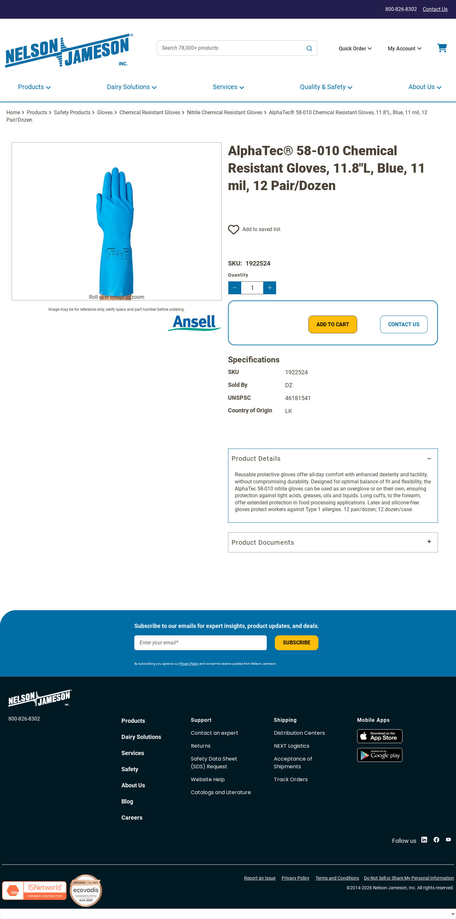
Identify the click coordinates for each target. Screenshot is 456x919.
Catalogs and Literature (221, 792)
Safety (129, 769)
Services (132, 753)
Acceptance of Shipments (293, 762)
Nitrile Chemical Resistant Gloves (224, 112)
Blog (127, 801)
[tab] (333, 486)
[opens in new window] (379, 741)
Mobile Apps (373, 720)
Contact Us (435, 9)
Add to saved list (261, 229)
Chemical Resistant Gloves (149, 112)
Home (13, 112)
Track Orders (291, 779)
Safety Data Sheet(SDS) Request (214, 762)
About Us (133, 785)
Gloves (105, 112)
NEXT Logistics (291, 746)
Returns (201, 746)
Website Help (208, 779)
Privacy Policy (189, 663)
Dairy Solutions (141, 736)
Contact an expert (214, 733)
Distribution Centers (299, 733)
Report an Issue (259, 878)
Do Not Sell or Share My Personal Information (409, 878)
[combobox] (237, 48)
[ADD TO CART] (332, 324)
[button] (352, 48)
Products (37, 112)
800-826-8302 (24, 719)
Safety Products (72, 112)
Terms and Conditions (337, 878)
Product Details (256, 458)
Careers (131, 817)
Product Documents (263, 542)
